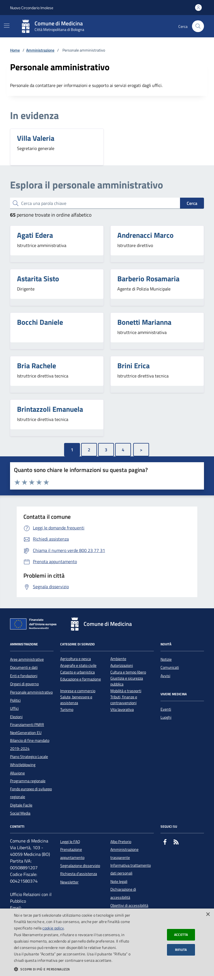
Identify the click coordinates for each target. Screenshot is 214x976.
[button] (73, 969)
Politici (15, 700)
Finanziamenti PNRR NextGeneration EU (27, 728)
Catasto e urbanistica (77, 672)
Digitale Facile (21, 805)
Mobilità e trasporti (125, 691)
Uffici (14, 708)
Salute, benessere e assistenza (76, 700)
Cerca (192, 203)
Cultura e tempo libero (128, 672)
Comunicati (169, 667)
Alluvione (17, 773)
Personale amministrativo (31, 692)
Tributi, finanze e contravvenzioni (123, 700)
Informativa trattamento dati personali (130, 869)
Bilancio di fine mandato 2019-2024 (29, 744)
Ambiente (118, 659)
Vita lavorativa (122, 710)
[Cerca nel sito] (198, 26)
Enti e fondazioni (23, 676)
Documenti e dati (24, 667)
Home (15, 50)
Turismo (66, 710)
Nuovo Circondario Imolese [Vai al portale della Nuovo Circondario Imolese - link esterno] (31, 8)
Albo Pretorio (120, 842)
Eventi (165, 709)
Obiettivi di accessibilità (129, 905)
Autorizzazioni (121, 666)
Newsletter (69, 882)
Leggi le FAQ (70, 842)
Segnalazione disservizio (80, 866)
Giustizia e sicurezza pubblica (126, 681)
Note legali (118, 881)
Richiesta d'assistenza (78, 874)
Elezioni (16, 717)
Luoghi (165, 717)
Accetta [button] (181, 934)
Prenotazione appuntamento (72, 853)
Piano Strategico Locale (29, 757)
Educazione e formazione (80, 679)
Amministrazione (40, 50)
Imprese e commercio (77, 691)
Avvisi (165, 676)
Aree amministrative (27, 659)
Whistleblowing (22, 765)
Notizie (166, 659)
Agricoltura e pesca (75, 659)
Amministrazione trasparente (124, 853)
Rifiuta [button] (181, 949)
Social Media (20, 813)
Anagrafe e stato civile (78, 666)
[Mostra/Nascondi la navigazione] (6, 25)
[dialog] (107, 942)
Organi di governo (24, 684)
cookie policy (53, 928)
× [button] (208, 914)
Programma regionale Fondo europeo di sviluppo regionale (31, 789)
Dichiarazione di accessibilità (123, 893)
